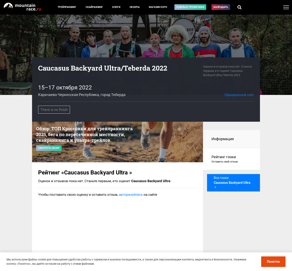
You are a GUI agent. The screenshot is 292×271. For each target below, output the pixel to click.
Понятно (273, 261)
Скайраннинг (94, 7)
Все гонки (232, 180)
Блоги (116, 7)
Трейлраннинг (67, 7)
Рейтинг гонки (231, 159)
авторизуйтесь (131, 194)
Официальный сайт (239, 95)
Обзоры (135, 7)
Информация (222, 139)
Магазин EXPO (158, 7)
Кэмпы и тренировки (190, 7)
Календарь (221, 7)
